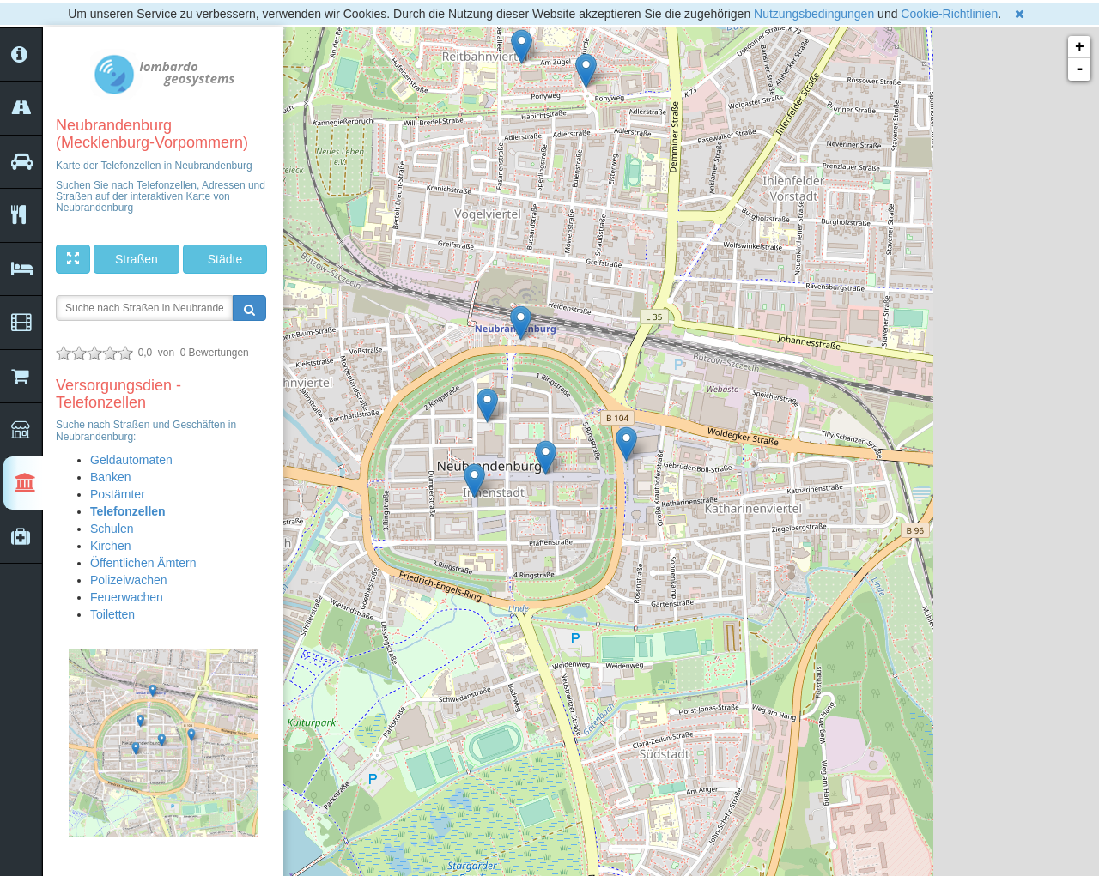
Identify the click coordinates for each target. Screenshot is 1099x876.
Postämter (117, 494)
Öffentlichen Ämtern (143, 563)
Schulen (112, 528)
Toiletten (112, 614)
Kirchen (110, 546)
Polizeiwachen (128, 580)
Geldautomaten (131, 460)
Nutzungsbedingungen (814, 14)
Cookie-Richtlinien (949, 14)
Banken (110, 477)
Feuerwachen (126, 597)
